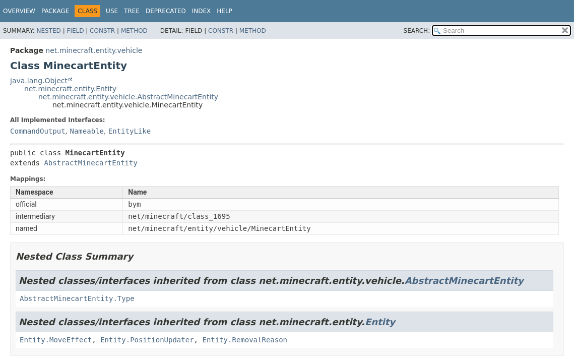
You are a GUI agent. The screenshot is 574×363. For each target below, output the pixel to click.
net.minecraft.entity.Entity (70, 89)
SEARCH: (417, 30)
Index (201, 11)
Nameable (86, 131)
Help (224, 11)
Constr (102, 30)
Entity (380, 322)
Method (134, 30)
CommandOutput (38, 131)
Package (55, 11)
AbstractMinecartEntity (90, 163)
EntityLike (129, 131)
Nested (48, 30)
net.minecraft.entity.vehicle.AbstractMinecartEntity (128, 97)
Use (112, 11)
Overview (19, 11)
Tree (132, 11)
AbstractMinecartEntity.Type (77, 298)
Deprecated (166, 11)
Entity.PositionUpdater (147, 340)
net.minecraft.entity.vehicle (93, 50)
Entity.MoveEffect (56, 340)
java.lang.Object (39, 81)
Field (75, 30)
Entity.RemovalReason (244, 340)
